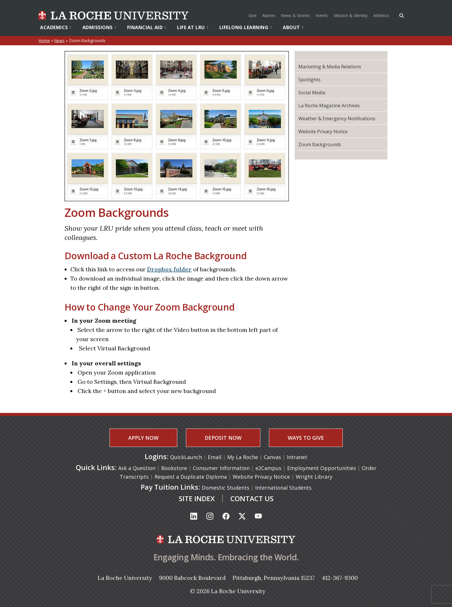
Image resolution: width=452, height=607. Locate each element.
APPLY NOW (143, 437)
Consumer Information (221, 468)
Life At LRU (192, 27)
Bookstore (174, 468)
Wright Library (314, 476)
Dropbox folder (169, 269)
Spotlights (309, 79)
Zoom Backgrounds (319, 144)
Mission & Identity (351, 15)
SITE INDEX (197, 498)
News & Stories (295, 15)
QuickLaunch (186, 457)
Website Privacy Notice (323, 131)
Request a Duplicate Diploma (191, 476)
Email (215, 457)
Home (44, 40)
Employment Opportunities (321, 468)
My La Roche (243, 457)
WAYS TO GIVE (306, 437)
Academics (55, 27)
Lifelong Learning (245, 27)
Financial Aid (146, 27)
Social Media (311, 92)
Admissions (99, 27)
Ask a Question (136, 468)
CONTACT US (252, 498)
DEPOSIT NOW (223, 437)
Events (322, 15)
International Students (283, 487)
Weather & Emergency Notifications (336, 118)
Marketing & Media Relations (329, 66)
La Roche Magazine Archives (329, 105)
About (293, 27)
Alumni (268, 15)
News (59, 40)
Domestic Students (225, 487)
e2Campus (268, 468)
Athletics (382, 15)
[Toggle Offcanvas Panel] (401, 15)
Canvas (273, 457)
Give (252, 15)
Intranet (297, 457)
